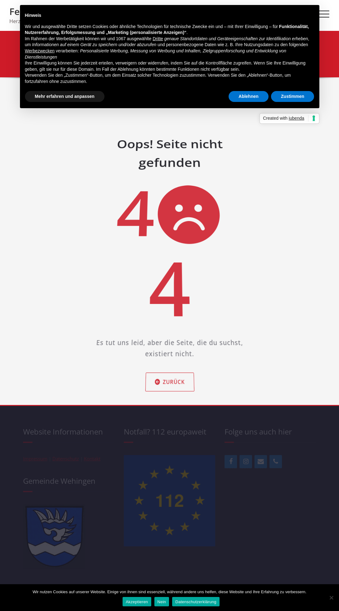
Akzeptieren (137, 601)
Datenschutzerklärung (195, 601)
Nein (161, 601)
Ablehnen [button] (249, 96)
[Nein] (331, 597)
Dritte (158, 38)
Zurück (169, 351)
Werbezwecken (40, 50)
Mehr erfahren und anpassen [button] (64, 96)
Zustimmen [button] (292, 96)
